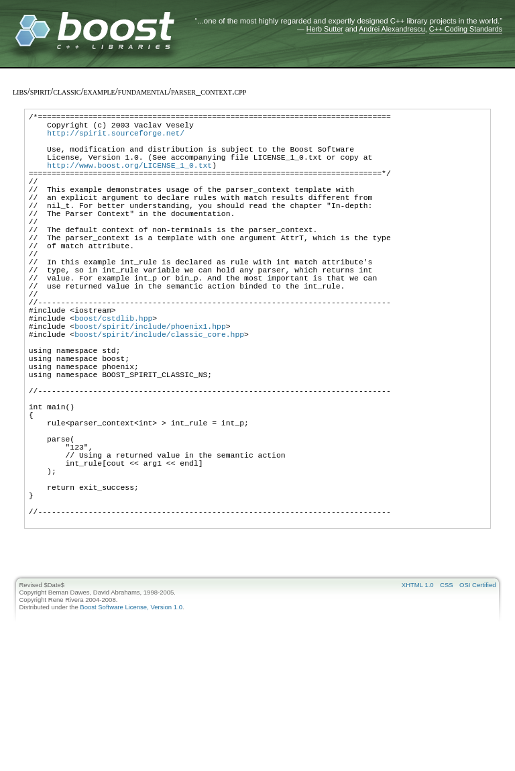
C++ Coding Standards (465, 29)
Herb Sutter (324, 29)
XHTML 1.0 (418, 687)
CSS (446, 687)
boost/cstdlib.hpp (113, 370)
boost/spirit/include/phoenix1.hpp (150, 380)
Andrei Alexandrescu (392, 29)
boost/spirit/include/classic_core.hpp (159, 390)
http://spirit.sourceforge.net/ (115, 139)
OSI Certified (477, 687)
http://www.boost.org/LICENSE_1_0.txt (129, 179)
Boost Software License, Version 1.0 (131, 709)
